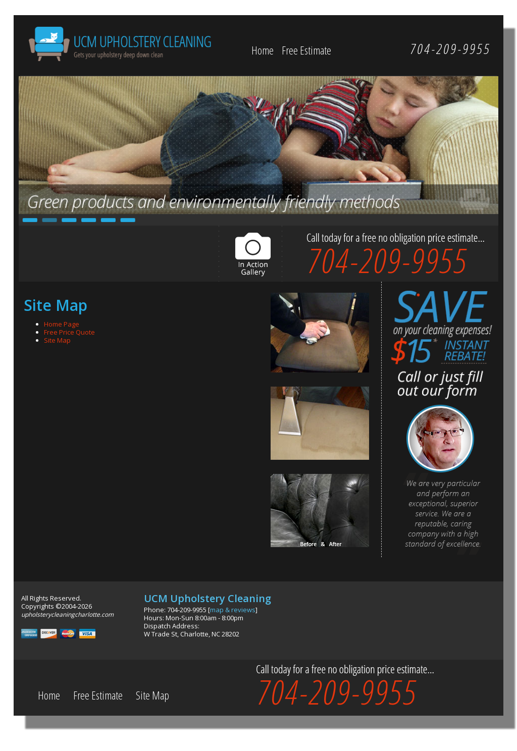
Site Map (57, 340)
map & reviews (232, 609)
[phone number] (450, 48)
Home (262, 50)
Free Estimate (306, 50)
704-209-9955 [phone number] (387, 260)
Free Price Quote (69, 332)
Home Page (61, 324)
